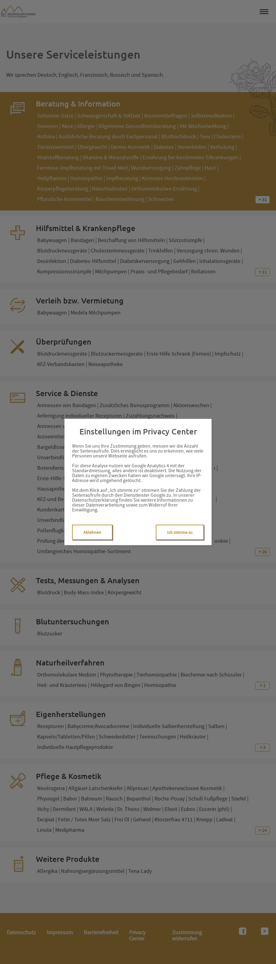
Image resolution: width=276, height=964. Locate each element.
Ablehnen (92, 532)
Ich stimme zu (180, 532)
